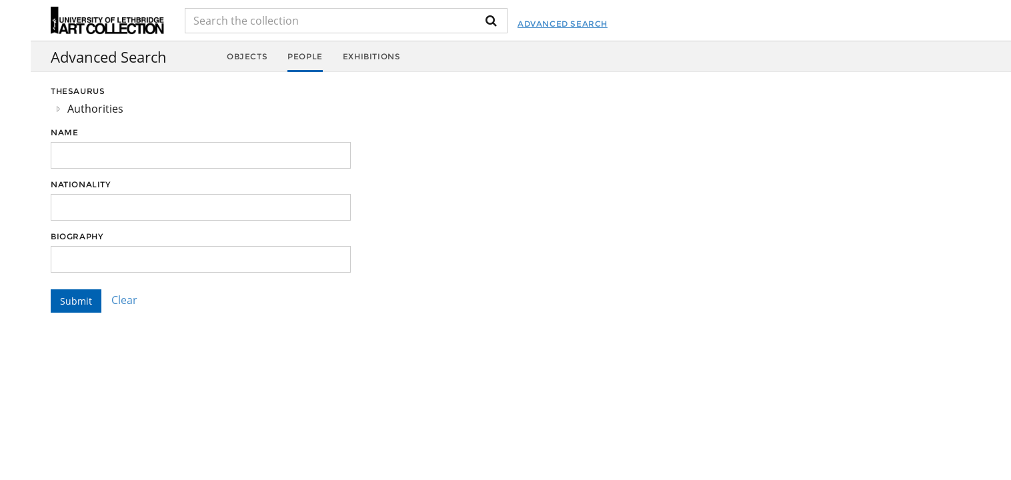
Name (64, 132)
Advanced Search (563, 24)
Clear (124, 300)
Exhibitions (372, 56)
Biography (77, 236)
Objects (247, 56)
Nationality (81, 184)
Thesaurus (78, 91)
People (305, 56)
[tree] (201, 109)
